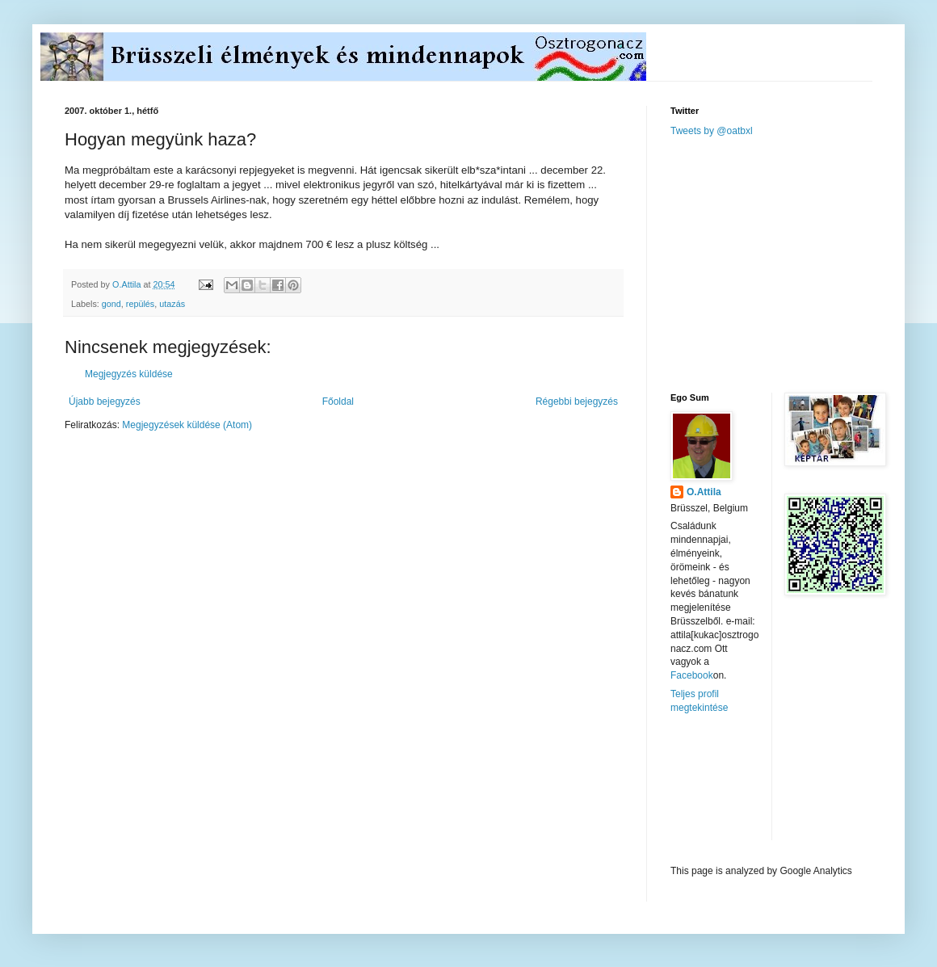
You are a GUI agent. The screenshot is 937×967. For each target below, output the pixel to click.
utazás (172, 304)
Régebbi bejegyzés (577, 401)
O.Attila (704, 492)
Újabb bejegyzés (105, 401)
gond (111, 304)
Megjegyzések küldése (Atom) (187, 425)
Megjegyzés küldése (129, 374)
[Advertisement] (791, 263)
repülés (140, 304)
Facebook (691, 675)
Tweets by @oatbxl (711, 131)
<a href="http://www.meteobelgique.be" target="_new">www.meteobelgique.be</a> (739, 789)
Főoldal (338, 401)
